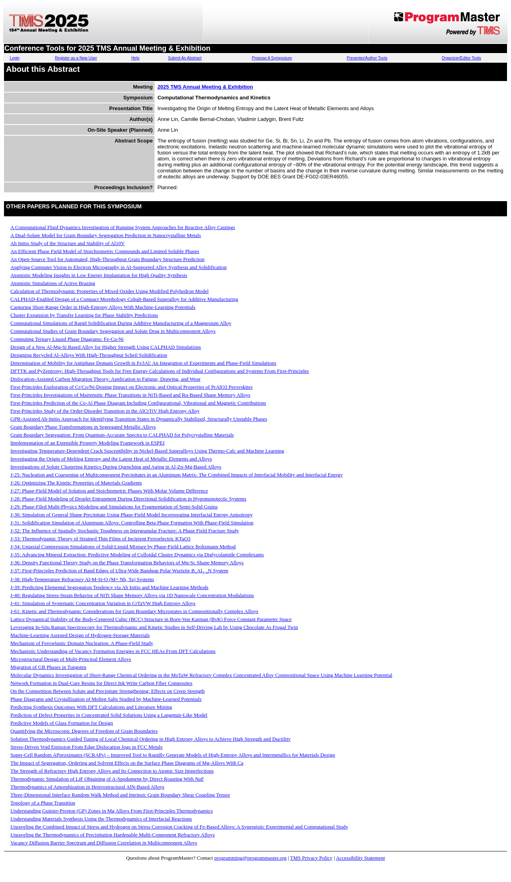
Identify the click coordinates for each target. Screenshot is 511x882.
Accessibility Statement (360, 858)
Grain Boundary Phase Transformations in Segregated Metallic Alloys (83, 427)
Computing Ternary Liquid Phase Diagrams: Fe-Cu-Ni (67, 339)
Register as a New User (76, 58)
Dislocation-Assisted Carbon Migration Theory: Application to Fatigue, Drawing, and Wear (105, 379)
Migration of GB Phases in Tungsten (48, 667)
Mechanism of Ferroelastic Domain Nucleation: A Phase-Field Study (81, 643)
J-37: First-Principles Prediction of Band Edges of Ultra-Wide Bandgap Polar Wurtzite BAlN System (119, 570)
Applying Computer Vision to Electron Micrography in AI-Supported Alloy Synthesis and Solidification (118, 267)
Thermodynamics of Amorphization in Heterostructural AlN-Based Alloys (87, 787)
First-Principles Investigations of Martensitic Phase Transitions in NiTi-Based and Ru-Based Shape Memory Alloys (130, 395)
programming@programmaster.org (250, 858)
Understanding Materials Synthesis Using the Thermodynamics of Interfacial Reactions (101, 819)
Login (15, 58)
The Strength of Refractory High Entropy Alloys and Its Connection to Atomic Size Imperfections (112, 771)
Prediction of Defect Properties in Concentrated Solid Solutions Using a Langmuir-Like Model (108, 715)
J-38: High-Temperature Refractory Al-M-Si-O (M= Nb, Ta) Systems (82, 579)
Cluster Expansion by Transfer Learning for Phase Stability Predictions (84, 315)
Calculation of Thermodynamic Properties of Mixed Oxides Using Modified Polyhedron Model (109, 291)
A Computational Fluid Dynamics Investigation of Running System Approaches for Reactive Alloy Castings (122, 227)
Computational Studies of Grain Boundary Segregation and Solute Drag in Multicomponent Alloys (113, 331)
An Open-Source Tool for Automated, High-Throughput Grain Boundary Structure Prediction (107, 259)
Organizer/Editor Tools (461, 58)
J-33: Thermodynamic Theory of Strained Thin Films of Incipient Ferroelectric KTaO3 (100, 539)
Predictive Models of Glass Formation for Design (61, 723)
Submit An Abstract (185, 58)
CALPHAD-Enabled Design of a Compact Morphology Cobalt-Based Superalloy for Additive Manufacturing (124, 299)
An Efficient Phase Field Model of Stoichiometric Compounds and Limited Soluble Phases (104, 251)
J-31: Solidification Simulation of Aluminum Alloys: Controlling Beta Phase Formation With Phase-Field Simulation (132, 523)
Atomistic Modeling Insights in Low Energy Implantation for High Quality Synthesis (98, 275)
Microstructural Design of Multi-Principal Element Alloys (70, 659)
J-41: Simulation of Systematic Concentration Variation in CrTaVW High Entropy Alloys (103, 603)
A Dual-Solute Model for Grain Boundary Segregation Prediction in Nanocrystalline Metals (105, 235)
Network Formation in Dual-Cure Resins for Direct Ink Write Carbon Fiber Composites (101, 683)
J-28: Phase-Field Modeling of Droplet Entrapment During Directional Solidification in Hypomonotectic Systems (128, 499)
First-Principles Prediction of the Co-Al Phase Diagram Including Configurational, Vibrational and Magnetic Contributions (138, 403)
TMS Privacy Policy (311, 858)
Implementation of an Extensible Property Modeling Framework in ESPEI (87, 443)
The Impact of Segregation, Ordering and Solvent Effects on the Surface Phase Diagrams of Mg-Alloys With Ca (127, 763)
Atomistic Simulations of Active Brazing (52, 283)
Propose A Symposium (272, 58)
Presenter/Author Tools (367, 58)
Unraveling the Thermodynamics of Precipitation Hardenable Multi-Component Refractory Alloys (112, 835)
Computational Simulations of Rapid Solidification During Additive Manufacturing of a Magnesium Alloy (121, 323)
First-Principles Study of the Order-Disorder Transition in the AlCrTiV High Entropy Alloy (105, 411)
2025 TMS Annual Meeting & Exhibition (205, 87)
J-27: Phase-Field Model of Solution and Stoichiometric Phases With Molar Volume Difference (109, 491)
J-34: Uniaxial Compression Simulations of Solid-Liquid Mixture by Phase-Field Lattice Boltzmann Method (123, 547)
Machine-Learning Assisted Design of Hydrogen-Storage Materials (80, 635)
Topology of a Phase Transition (42, 803)
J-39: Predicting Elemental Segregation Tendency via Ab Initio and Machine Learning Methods (109, 587)
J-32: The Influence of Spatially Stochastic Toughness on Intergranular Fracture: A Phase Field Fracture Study (124, 531)
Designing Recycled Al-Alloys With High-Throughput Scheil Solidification (88, 355)
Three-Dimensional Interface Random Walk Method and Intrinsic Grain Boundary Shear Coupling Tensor (120, 795)
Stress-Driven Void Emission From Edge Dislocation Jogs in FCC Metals (86, 747)
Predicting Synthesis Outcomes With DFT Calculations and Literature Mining (91, 707)
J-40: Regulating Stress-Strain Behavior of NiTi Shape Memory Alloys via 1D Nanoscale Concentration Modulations (132, 595)
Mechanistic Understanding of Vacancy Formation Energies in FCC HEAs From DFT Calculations (113, 651)
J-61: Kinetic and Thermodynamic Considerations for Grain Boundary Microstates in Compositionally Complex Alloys (134, 611)
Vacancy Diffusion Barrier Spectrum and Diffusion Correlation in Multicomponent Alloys (103, 843)
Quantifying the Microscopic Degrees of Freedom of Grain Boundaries (84, 731)
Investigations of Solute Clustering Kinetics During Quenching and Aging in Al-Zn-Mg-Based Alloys (115, 467)
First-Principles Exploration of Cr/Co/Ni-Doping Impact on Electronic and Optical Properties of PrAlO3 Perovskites (131, 387)
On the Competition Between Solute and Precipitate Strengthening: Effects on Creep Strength (107, 691)
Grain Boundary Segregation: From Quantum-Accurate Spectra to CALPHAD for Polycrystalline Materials (122, 435)
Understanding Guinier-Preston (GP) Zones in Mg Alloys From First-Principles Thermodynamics (111, 811)
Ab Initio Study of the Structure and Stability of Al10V (67, 243)
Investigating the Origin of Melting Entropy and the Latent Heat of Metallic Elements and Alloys (111, 459)
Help (135, 58)
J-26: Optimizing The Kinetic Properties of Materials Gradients (76, 483)
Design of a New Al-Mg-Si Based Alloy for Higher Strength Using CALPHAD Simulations (105, 347)
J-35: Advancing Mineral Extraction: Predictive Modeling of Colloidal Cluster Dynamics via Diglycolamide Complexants (137, 555)
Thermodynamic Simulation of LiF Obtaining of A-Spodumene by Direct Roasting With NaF (107, 779)
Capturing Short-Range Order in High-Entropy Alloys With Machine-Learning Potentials (103, 307)
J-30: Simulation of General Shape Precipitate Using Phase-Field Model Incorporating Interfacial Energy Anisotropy (131, 515)
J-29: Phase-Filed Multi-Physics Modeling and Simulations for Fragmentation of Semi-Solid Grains (114, 507)
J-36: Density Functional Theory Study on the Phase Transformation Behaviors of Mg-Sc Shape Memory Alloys (127, 563)
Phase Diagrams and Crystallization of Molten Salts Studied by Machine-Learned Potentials (106, 699)
